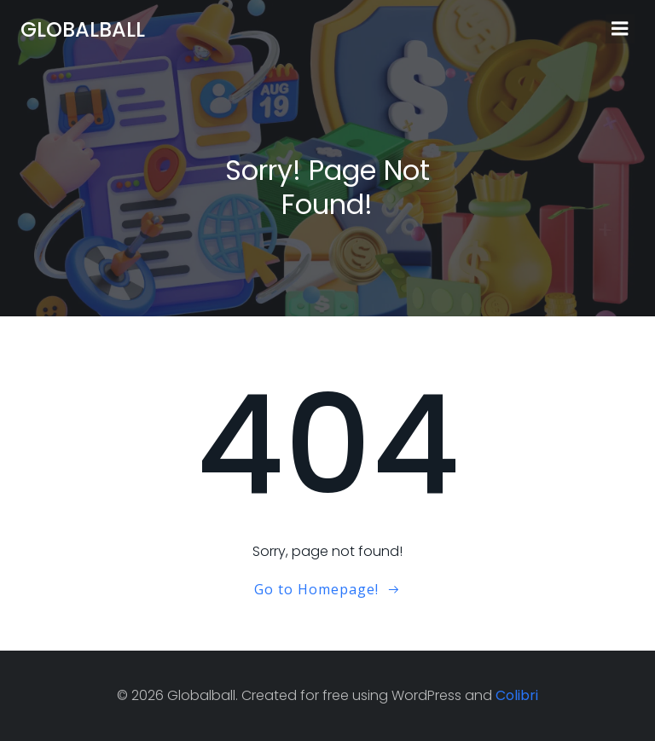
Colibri (517, 695)
